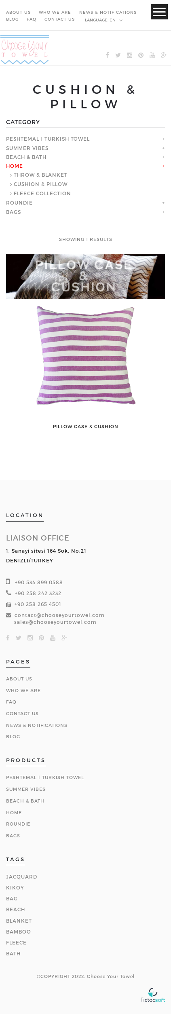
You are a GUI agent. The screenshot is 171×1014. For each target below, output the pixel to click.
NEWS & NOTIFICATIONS (108, 12)
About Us (19, 678)
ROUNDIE (19, 203)
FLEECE (16, 942)
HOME (14, 166)
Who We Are (23, 690)
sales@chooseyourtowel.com (55, 622)
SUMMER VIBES (27, 148)
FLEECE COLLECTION (42, 193)
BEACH (15, 909)
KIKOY (15, 887)
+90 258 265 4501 (38, 604)
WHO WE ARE (55, 12)
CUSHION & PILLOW (41, 184)
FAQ (31, 19)
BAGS (13, 212)
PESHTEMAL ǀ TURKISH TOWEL (48, 139)
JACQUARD (21, 876)
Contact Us (22, 713)
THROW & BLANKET (41, 174)
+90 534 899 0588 (39, 582)
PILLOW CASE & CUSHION (85, 426)
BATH (13, 953)
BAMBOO (18, 931)
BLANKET (19, 920)
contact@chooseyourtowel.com (60, 615)
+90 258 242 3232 (38, 593)
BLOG (12, 19)
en (104, 20)
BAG (12, 898)
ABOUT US (18, 12)
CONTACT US (59, 19)
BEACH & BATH (26, 157)
